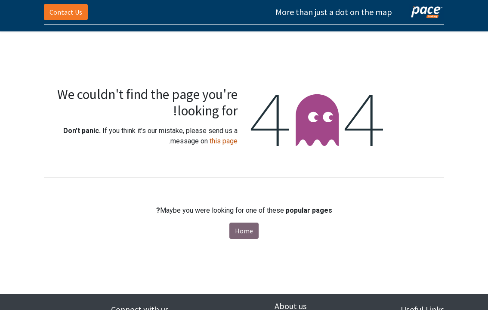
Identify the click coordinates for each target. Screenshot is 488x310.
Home (244, 230)
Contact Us (65, 12)
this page (224, 141)
